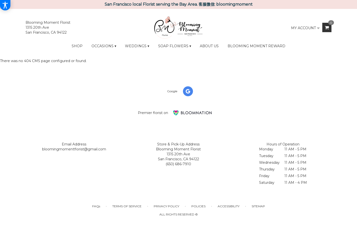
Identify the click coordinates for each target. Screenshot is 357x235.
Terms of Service (127, 206)
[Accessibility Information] (5, 5)
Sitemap (258, 206)
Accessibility (228, 206)
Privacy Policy (166, 206)
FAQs (96, 206)
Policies (198, 206)
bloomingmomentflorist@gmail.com (74, 149)
